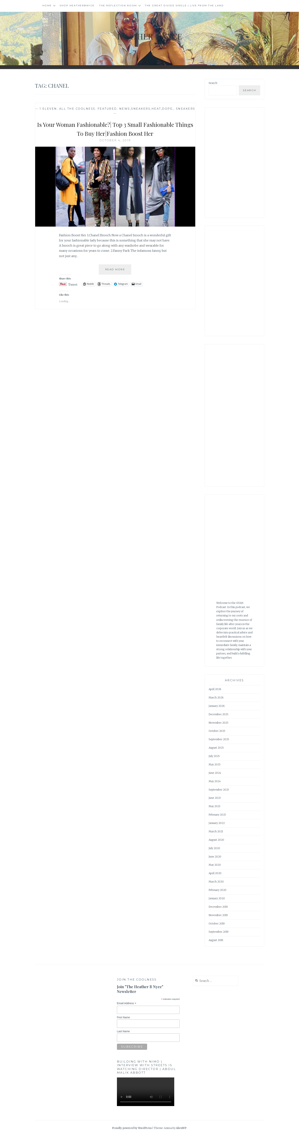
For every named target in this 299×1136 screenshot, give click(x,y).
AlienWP (181, 1128)
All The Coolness (77, 108)
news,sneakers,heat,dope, (146, 108)
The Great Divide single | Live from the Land (184, 5)
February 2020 (217, 890)
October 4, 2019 (115, 140)
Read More (118, 271)
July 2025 (214, 756)
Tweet (72, 284)
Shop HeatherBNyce (77, 5)
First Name (123, 1017)
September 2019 (219, 931)
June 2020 (215, 856)
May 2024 (215, 781)
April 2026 (215, 689)
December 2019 (218, 906)
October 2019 (217, 923)
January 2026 (217, 706)
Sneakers (185, 108)
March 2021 (216, 831)
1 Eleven (48, 108)
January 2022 (217, 823)
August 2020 (216, 840)
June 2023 (215, 798)
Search (213, 83)
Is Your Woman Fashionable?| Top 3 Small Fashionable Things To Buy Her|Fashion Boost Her (115, 128)
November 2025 (218, 722)
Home (47, 5)
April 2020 (215, 873)
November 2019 (218, 915)
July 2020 (214, 848)
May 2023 (214, 806)
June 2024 (215, 773)
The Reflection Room (118, 5)
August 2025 (216, 747)
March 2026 (216, 697)
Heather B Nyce (149, 35)
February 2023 (217, 814)
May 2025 (214, 764)
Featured (107, 108)
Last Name (123, 1031)
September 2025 (219, 739)
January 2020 (217, 898)
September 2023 (219, 789)
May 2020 (215, 864)
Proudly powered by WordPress (132, 1128)
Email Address (126, 1003)
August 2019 (216, 940)
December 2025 (218, 714)
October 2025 (217, 731)
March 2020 (216, 881)
